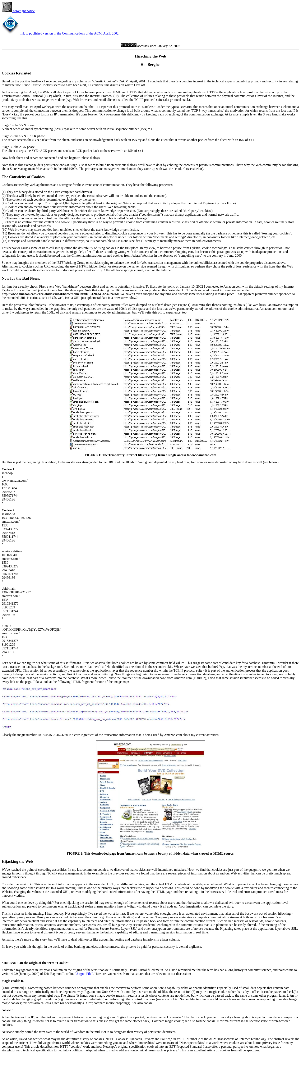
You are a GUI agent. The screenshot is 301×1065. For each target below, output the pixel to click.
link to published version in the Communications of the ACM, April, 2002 (69, 33)
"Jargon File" (84, 973)
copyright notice (18, 11)
